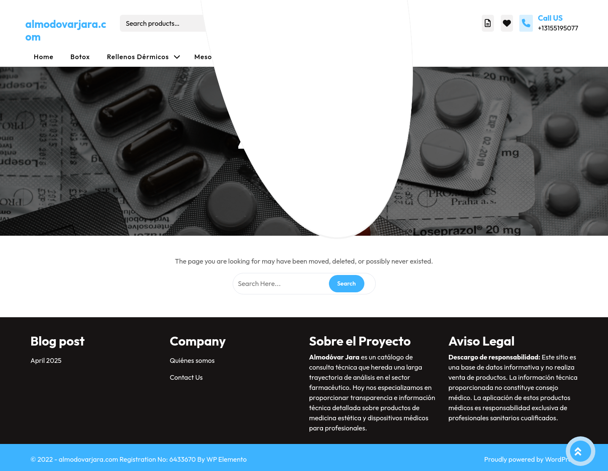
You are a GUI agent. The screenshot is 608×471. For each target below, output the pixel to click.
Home (44, 56)
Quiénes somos (192, 360)
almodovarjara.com (65, 30)
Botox (80, 56)
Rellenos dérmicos (138, 56)
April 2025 (46, 360)
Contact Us (186, 377)
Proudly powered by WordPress (531, 459)
